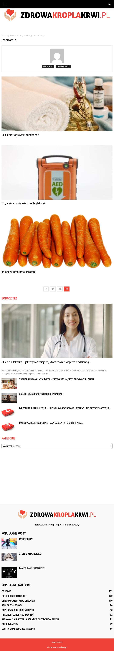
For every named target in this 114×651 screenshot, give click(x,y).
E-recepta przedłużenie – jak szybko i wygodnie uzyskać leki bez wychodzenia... (65, 408)
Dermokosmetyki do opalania (18, 600)
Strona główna (8, 35)
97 (53, 289)
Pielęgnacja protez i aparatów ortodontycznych (30, 619)
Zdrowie (6, 591)
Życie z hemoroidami (30, 553)
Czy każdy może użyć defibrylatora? (23, 203)
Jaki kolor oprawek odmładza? (20, 135)
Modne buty (26, 539)
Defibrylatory (10, 624)
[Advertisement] (57, 27)
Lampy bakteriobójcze (32, 568)
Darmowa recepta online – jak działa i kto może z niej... (51, 423)
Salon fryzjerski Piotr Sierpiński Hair (41, 394)
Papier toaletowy (12, 605)
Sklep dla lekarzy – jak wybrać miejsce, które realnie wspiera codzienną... (46, 362)
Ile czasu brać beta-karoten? (19, 272)
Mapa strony (57, 642)
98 (60, 289)
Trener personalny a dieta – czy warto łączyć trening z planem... (57, 379)
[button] (110, 4)
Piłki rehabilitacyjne (14, 596)
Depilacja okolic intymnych (18, 610)
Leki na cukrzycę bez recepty (18, 628)
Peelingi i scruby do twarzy (17, 614)
